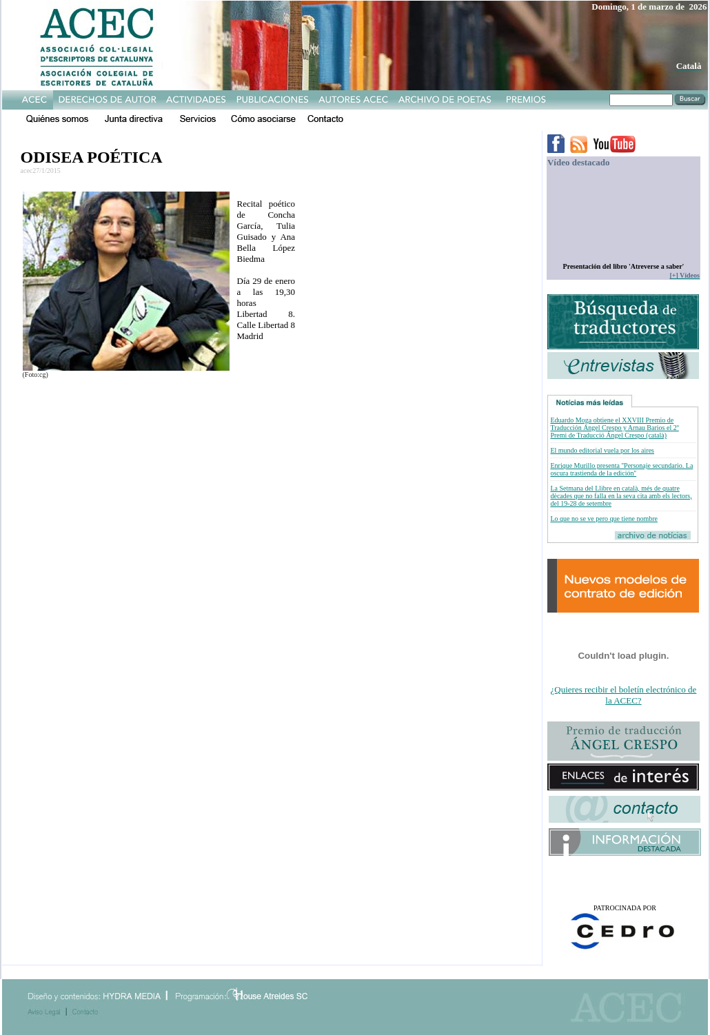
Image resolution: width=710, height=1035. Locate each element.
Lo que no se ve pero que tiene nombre (604, 518)
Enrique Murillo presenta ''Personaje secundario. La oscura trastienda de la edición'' (621, 469)
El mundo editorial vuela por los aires (602, 450)
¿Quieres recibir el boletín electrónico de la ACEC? (624, 695)
